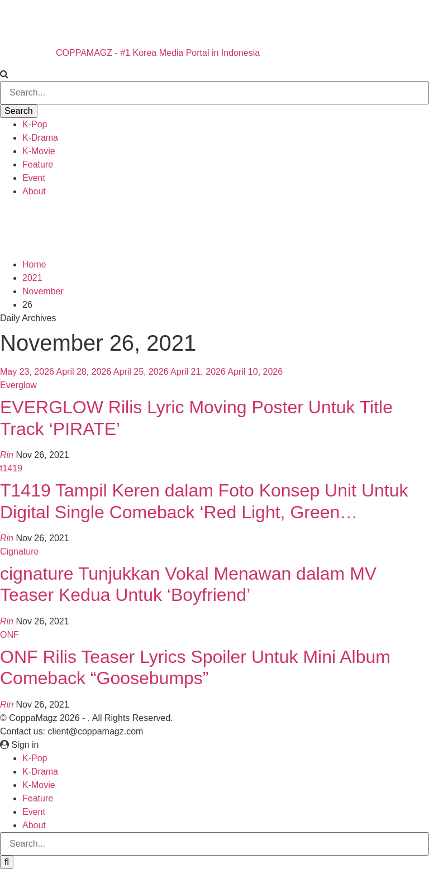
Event (33, 178)
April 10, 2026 (255, 371)
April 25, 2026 (141, 371)
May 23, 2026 (27, 371)
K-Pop (34, 124)
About (34, 191)
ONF (9, 634)
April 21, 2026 (198, 371)
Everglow (18, 385)
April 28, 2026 (84, 371)
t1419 (11, 468)
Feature (37, 164)
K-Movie (38, 151)
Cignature (19, 551)
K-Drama (40, 137)
